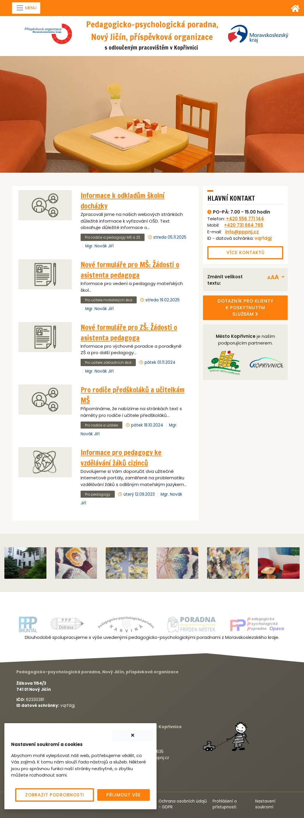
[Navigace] (26, 8)
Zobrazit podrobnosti (54, 795)
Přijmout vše (123, 795)
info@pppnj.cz (242, 232)
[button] (276, 277)
